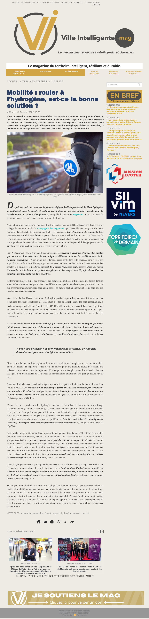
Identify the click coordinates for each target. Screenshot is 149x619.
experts (57, 513)
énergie (49, 513)
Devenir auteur (92, 3)
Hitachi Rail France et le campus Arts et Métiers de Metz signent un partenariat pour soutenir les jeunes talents (79, 569)
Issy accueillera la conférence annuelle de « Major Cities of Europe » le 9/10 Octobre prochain (124, 120)
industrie (78, 513)
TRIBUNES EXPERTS (36, 81)
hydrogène (67, 513)
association (26, 513)
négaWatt (78, 214)
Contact (96, 5)
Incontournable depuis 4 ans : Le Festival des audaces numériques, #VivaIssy (122, 145)
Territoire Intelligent (19, 72)
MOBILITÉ (59, 81)
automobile (38, 513)
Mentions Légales (51, 3)
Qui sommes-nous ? (31, 3)
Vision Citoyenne (94, 72)
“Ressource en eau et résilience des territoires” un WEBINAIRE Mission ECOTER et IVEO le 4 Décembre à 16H (124, 109)
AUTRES (91, 576)
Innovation (45, 71)
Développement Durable (133, 72)
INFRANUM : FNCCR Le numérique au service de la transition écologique (123, 155)
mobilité (87, 513)
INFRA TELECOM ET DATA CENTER (67, 576)
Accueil (16, 3)
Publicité (78, 3)
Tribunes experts (113, 72)
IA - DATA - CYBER (24, 576)
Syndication (81, 615)
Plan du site (67, 615)
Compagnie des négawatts (50, 228)
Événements (71, 71)
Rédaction (66, 3)
